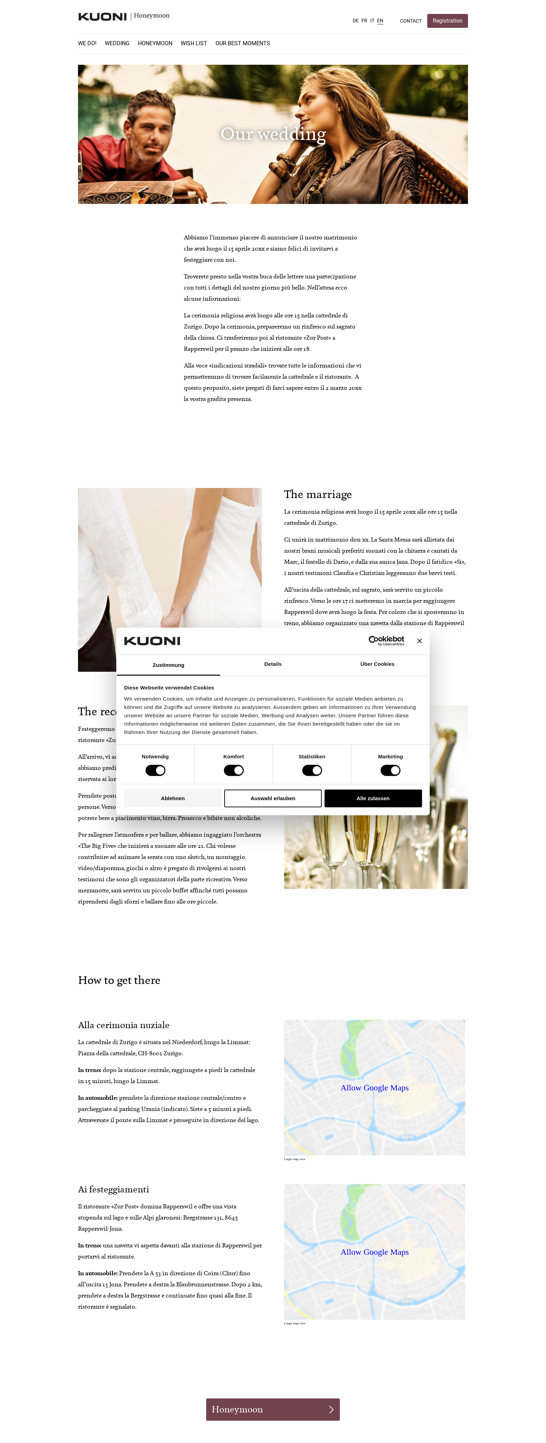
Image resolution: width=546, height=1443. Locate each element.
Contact (411, 21)
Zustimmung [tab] (169, 665)
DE (356, 20)
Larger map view (294, 1159)
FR (364, 20)
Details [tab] (273, 664)
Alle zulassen (373, 798)
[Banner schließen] (419, 641)
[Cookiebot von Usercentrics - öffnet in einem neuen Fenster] (373, 641)
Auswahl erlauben (273, 798)
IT (372, 20)
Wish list (194, 43)
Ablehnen (173, 798)
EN (380, 20)
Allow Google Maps (375, 1087)
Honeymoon (155, 43)
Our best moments (243, 43)
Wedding (117, 43)
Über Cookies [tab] (377, 664)
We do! (87, 43)
